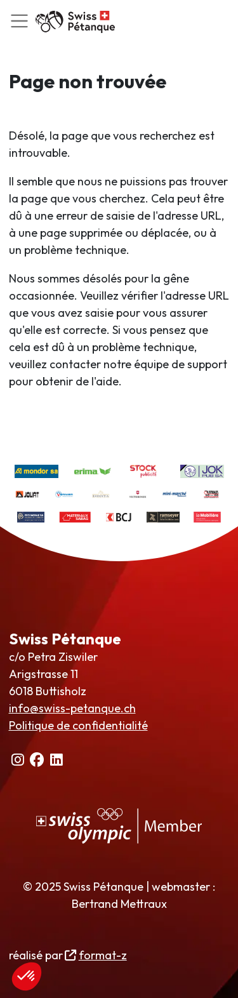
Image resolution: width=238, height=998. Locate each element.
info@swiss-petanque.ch (72, 708)
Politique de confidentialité (78, 725)
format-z (103, 955)
